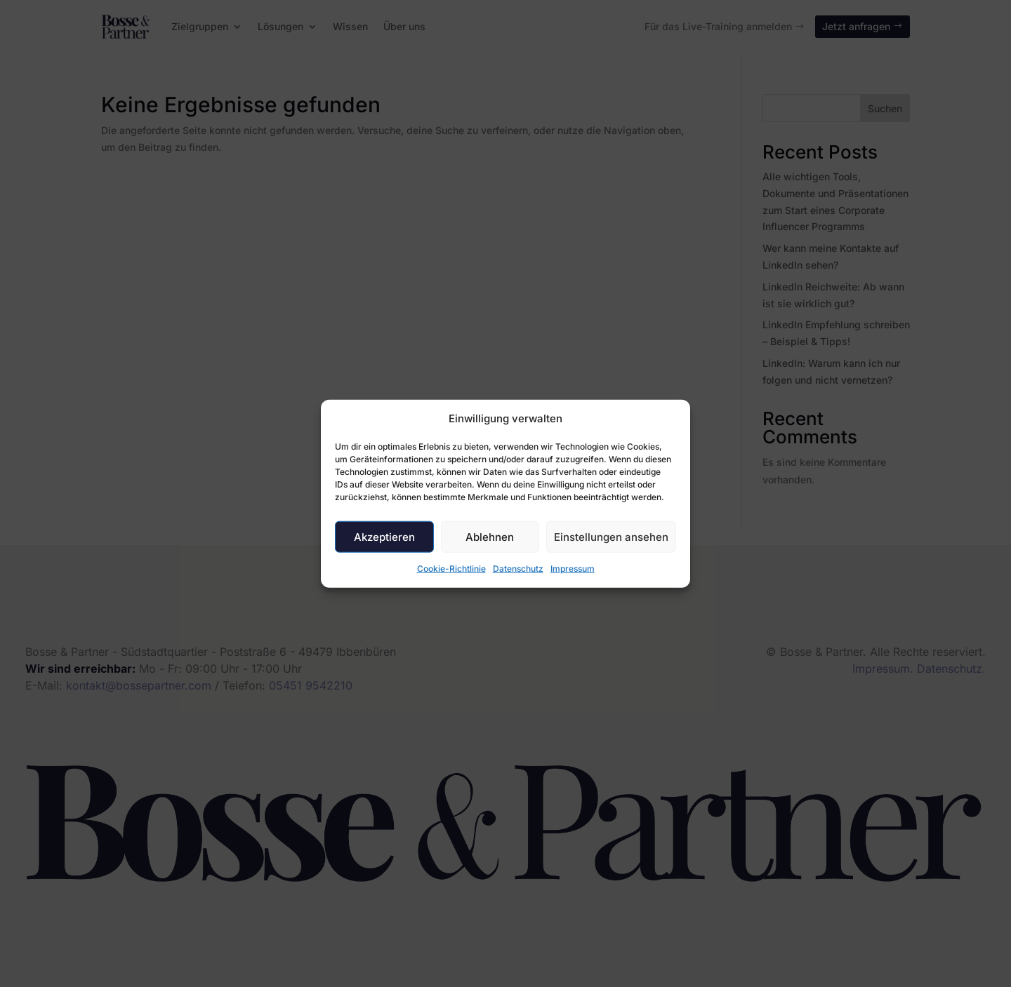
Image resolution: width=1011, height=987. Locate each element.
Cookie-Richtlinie (451, 568)
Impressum (572, 568)
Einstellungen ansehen (611, 537)
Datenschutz (518, 568)
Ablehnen (489, 537)
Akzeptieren (384, 537)
